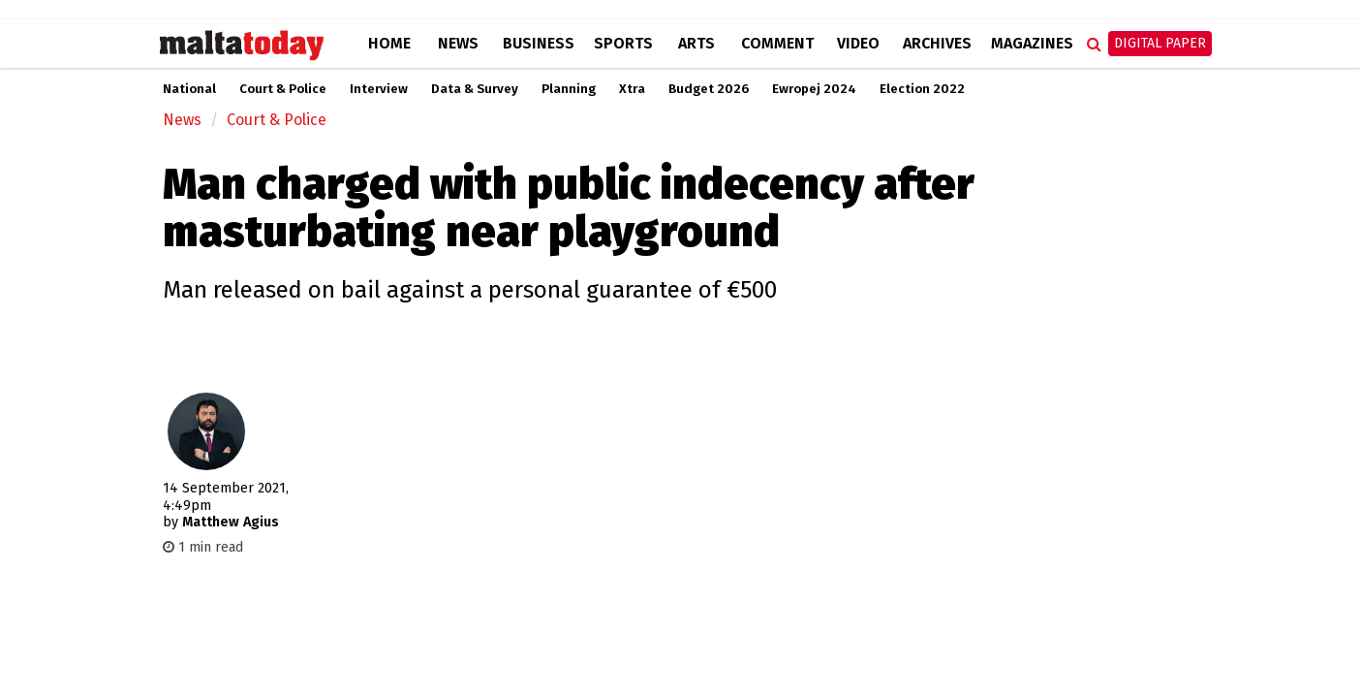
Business (538, 43)
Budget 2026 (708, 89)
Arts (696, 43)
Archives (937, 43)
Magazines (1032, 43)
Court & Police (282, 89)
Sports (623, 43)
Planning (568, 89)
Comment (777, 43)
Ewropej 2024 (814, 89)
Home (389, 43)
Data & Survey (474, 89)
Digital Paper (1160, 43)
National (189, 89)
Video (858, 43)
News (458, 43)
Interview (379, 89)
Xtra (632, 89)
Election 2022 (922, 89)
